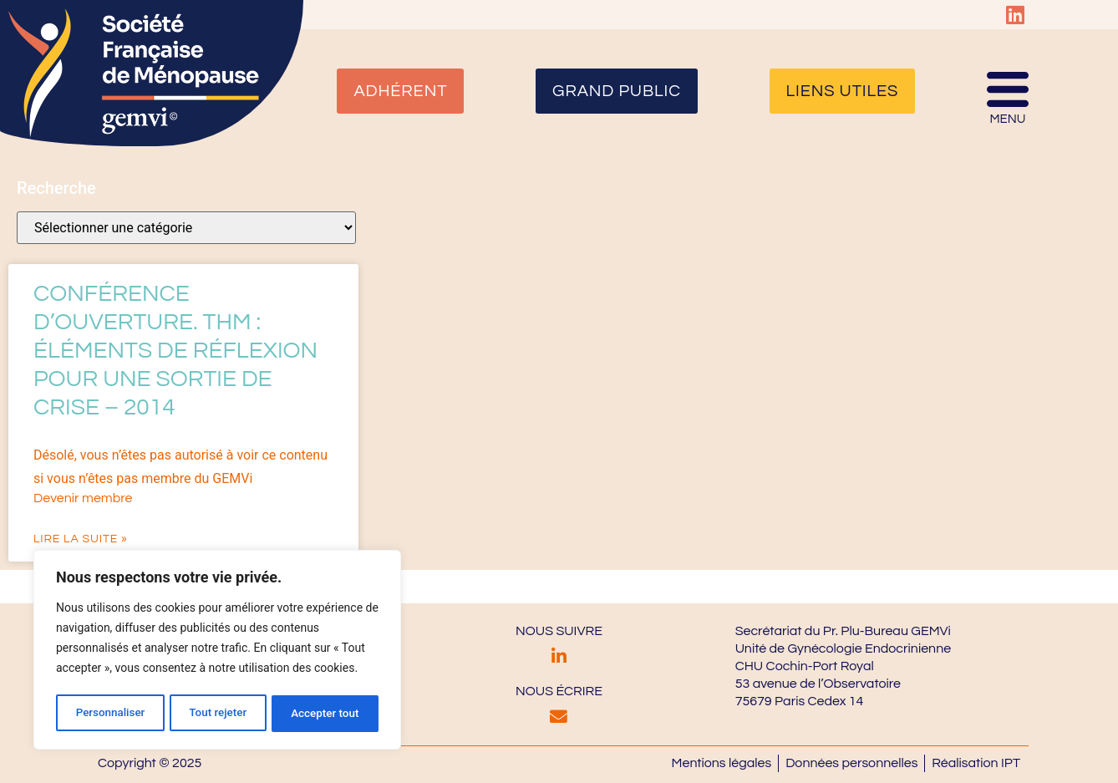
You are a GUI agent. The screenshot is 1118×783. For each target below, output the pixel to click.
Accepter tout (325, 713)
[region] (217, 652)
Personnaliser (109, 713)
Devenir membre (82, 498)
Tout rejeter (218, 713)
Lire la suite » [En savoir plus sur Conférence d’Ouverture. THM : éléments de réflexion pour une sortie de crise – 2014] (80, 539)
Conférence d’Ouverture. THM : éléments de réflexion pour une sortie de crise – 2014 (175, 350)
